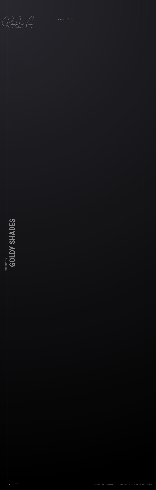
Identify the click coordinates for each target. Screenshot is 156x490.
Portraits (6, 265)
